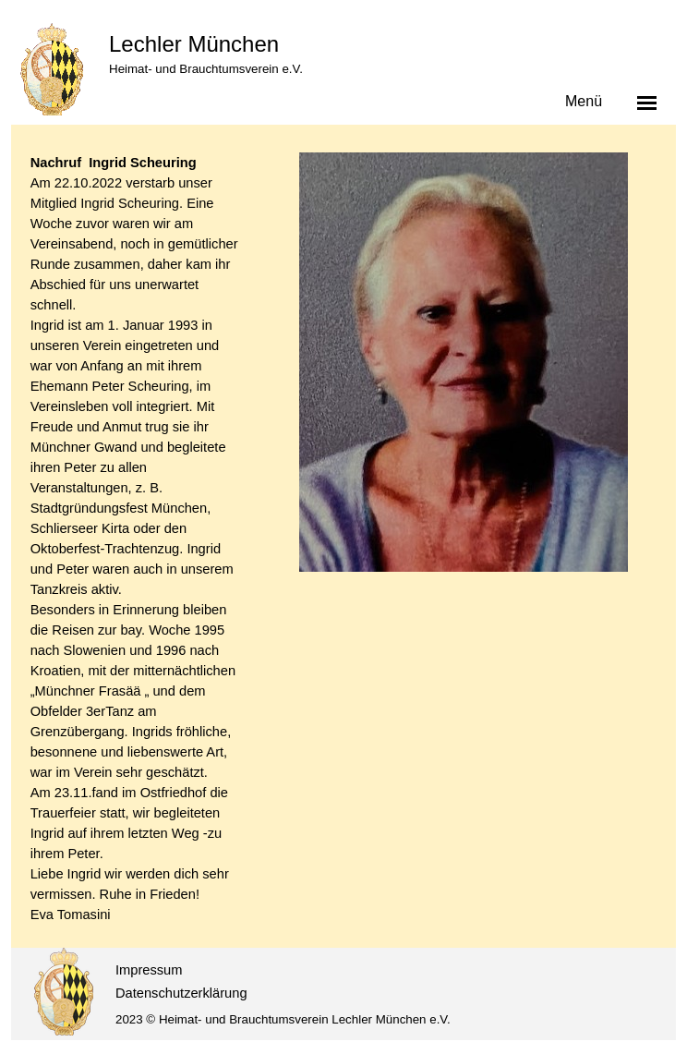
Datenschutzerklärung (181, 993)
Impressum (148, 970)
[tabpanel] (136, 538)
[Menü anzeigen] (647, 102)
